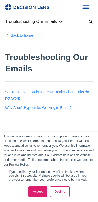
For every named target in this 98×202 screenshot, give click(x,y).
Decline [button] (60, 191)
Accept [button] (38, 191)
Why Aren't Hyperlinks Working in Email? (38, 108)
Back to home (22, 35)
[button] (85, 7)
